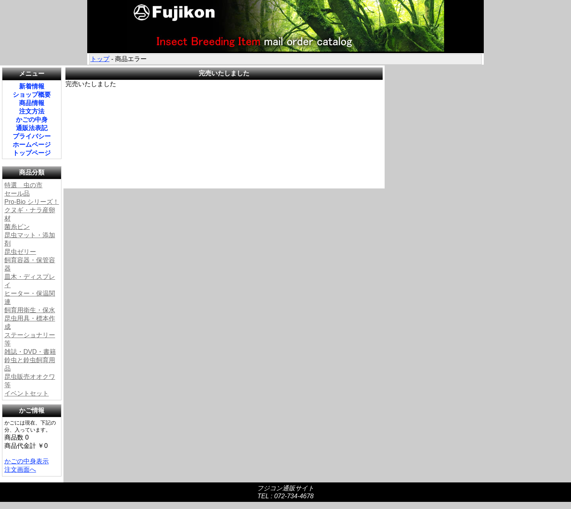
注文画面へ (20, 469)
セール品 (17, 193)
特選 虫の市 (23, 185)
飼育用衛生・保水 (29, 310)
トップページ (32, 153)
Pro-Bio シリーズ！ (31, 201)
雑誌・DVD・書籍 (30, 351)
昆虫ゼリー (20, 251)
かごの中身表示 (26, 461)
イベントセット (26, 393)
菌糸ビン (17, 226)
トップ (99, 59)
